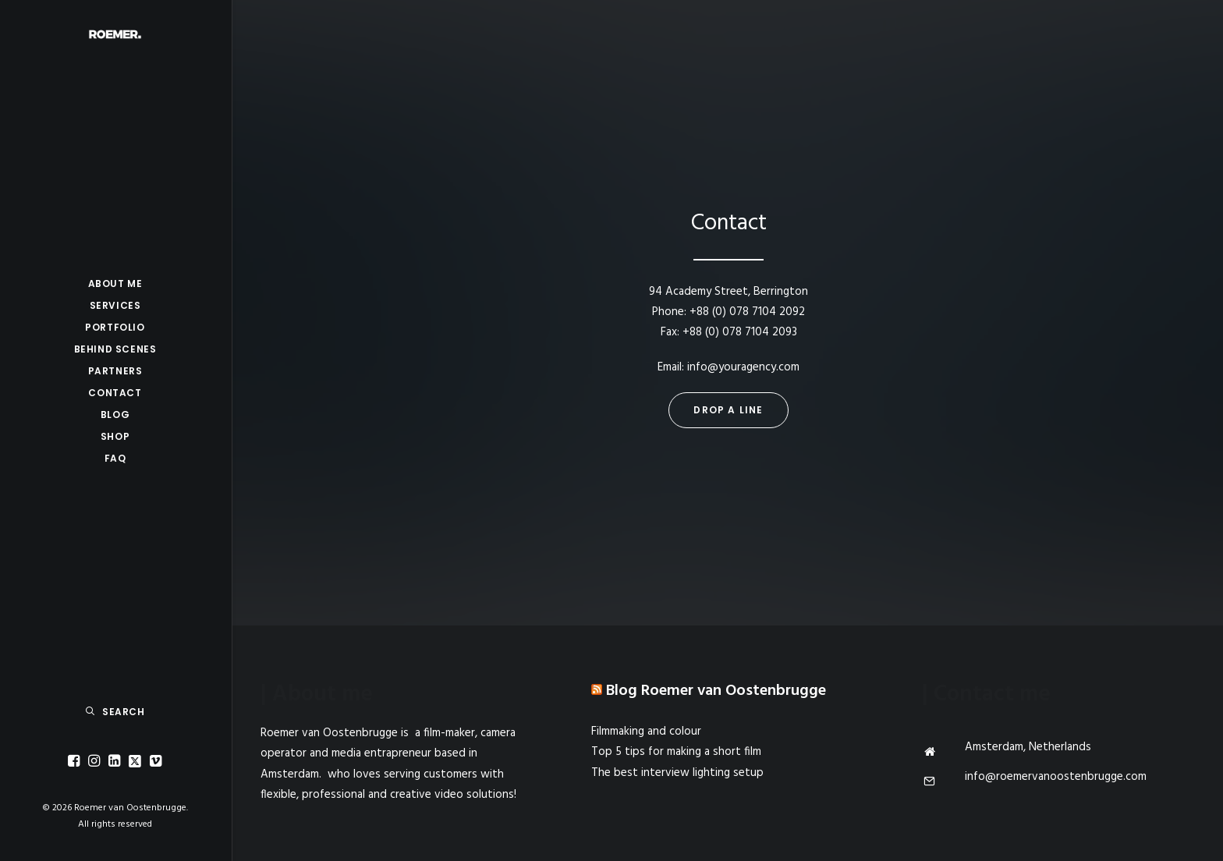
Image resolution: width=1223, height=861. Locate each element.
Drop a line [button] (728, 409)
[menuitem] (76, 761)
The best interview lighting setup (677, 773)
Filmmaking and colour (646, 731)
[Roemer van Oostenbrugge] (115, 34)
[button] (76, 761)
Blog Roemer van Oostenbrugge (716, 691)
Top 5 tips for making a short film (676, 751)
